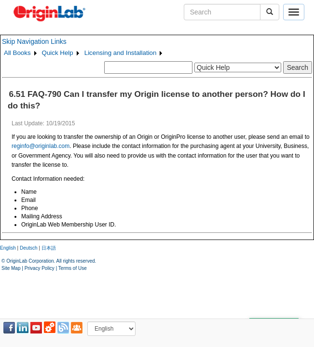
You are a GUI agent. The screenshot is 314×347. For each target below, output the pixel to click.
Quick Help (57, 52)
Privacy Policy (40, 268)
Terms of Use (72, 268)
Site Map (10, 268)
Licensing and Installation (120, 52)
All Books (17, 52)
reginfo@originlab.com (40, 146)
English (8, 248)
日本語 (48, 248)
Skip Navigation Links (34, 41)
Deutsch (29, 248)
